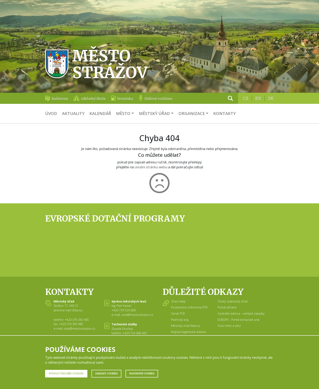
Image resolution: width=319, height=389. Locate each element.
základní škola (93, 98)
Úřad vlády (178, 301)
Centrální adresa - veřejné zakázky (241, 313)
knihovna (60, 98)
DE (271, 98)
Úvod (51, 113)
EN (258, 98)
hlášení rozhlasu (158, 98)
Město (123, 113)
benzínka (125, 98)
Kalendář (100, 113)
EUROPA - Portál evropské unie (239, 320)
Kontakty (224, 113)
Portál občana (227, 307)
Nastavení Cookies (141, 373)
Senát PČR (178, 313)
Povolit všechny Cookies (66, 373)
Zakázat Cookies (106, 373)
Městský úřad (154, 113)
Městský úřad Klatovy (185, 326)
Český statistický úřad (232, 301)
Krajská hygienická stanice (188, 332)
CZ (245, 98)
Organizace (191, 113)
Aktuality (73, 113)
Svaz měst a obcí (229, 326)
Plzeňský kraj (180, 320)
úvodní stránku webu (151, 167)
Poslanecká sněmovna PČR (189, 307)
